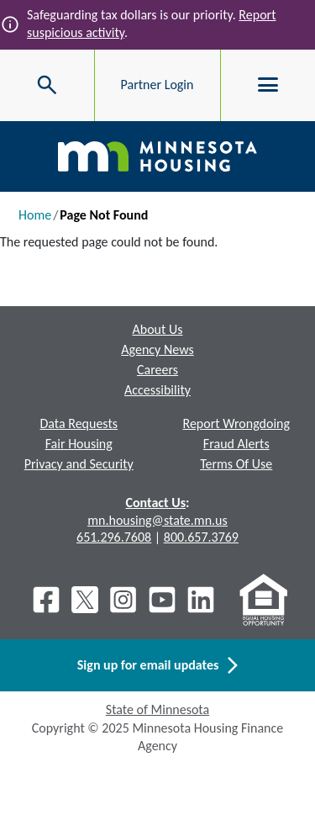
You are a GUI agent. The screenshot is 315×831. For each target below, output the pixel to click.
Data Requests (78, 423)
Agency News (157, 349)
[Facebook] (46, 599)
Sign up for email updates (157, 665)
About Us (157, 329)
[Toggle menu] (268, 85)
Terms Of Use (236, 464)
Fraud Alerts (236, 444)
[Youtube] (162, 599)
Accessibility (157, 390)
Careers (157, 370)
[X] (84, 599)
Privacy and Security (79, 464)
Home (34, 215)
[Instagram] (123, 599)
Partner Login (157, 85)
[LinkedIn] (202, 599)
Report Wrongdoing (236, 423)
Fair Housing (79, 444)
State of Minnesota (157, 709)
